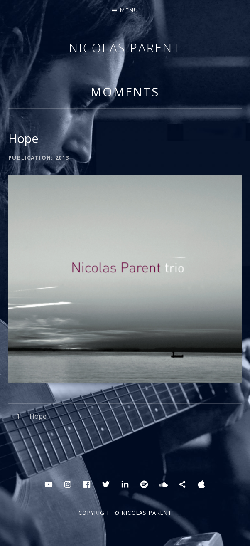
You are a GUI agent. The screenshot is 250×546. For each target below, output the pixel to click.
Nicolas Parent (125, 48)
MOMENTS (125, 92)
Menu (129, 10)
